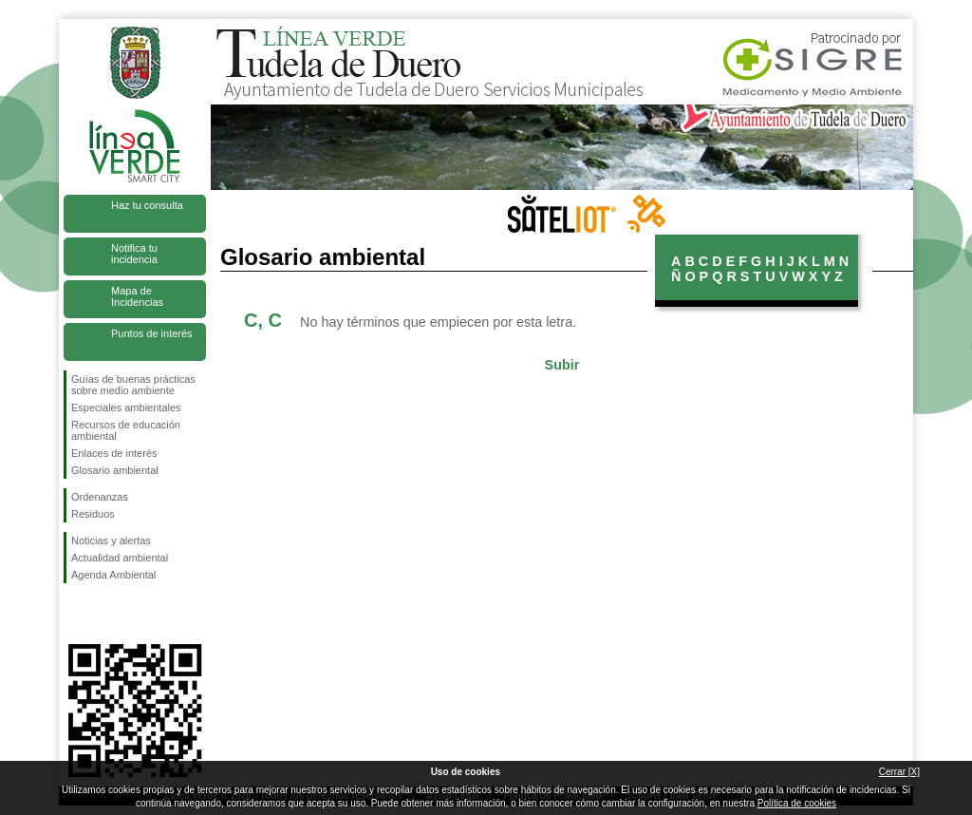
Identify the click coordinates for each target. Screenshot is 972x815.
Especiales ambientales (126, 407)
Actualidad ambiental (119, 557)
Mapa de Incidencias (137, 296)
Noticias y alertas (111, 540)
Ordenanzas (99, 496)
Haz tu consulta (147, 205)
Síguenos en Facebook (75, 613)
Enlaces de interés (114, 453)
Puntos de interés (152, 333)
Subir (562, 364)
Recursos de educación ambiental (125, 430)
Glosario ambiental (115, 470)
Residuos (93, 514)
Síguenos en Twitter (106, 613)
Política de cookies (796, 803)
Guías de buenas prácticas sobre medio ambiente (133, 384)
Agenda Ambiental (113, 574)
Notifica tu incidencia (134, 253)
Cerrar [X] (899, 772)
